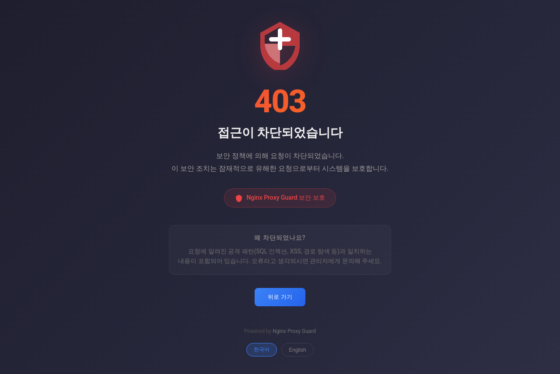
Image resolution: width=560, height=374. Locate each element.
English (297, 350)
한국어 (262, 349)
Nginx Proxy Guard (294, 331)
